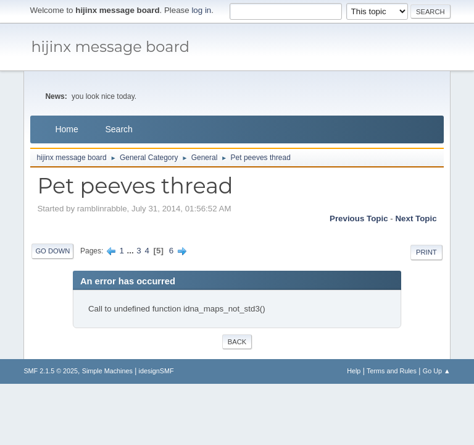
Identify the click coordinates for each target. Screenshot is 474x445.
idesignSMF (156, 371)
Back (237, 341)
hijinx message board (110, 47)
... (131, 250)
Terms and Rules (392, 371)
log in (201, 10)
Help (353, 371)
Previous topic (359, 218)
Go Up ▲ (437, 371)
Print (426, 252)
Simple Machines (107, 371)
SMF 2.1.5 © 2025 (50, 371)
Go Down (52, 251)
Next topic (415, 218)
